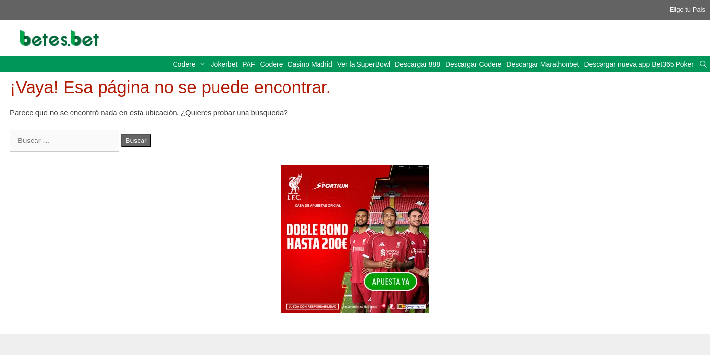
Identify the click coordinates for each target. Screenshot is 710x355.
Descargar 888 (417, 64)
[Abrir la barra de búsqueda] (703, 64)
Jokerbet (224, 64)
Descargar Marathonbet (542, 64)
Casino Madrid (309, 64)
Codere (191, 64)
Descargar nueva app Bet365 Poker (639, 64)
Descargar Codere (473, 64)
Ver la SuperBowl (363, 64)
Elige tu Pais (687, 9)
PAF (248, 64)
